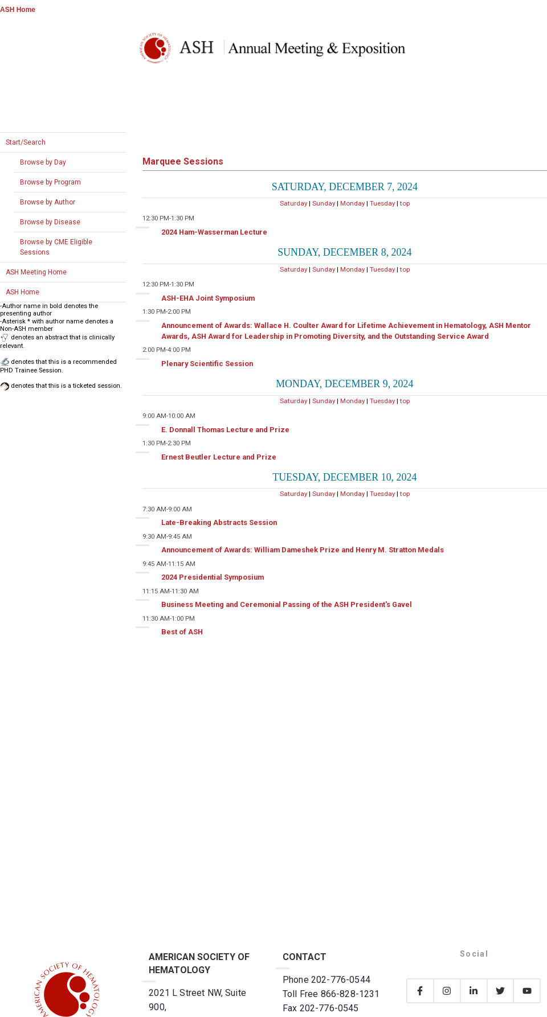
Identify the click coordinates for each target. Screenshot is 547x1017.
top (405, 203)
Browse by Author (47, 202)
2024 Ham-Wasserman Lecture (214, 232)
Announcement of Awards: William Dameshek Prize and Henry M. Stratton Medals (302, 550)
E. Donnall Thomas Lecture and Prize (225, 429)
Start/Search (26, 142)
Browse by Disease (50, 222)
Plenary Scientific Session (207, 363)
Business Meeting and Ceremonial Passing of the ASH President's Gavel (286, 604)
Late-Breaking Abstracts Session (219, 522)
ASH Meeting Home (36, 272)
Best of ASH (182, 632)
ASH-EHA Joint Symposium (208, 298)
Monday (352, 203)
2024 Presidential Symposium (212, 577)
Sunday (323, 203)
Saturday (293, 203)
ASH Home (17, 10)
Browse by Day (43, 162)
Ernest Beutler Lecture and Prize (218, 457)
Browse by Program (50, 182)
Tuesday (382, 203)
